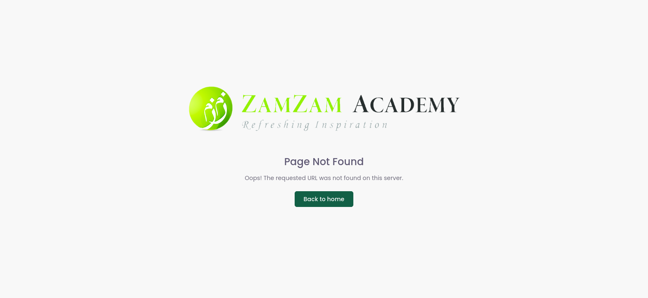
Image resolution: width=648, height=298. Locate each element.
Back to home (324, 199)
